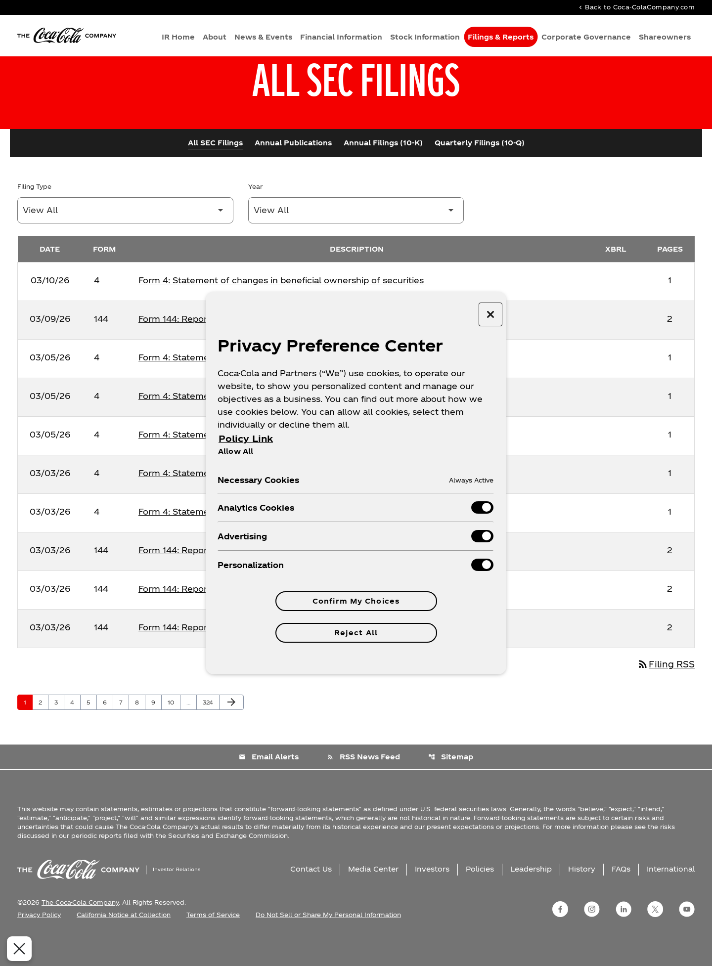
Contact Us (311, 896)
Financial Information (341, 37)
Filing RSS (664, 691)
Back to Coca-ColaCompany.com (636, 7)
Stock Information (425, 37)
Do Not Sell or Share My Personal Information (328, 941)
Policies (480, 896)
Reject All (356, 632)
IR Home (178, 37)
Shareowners (665, 37)
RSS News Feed (363, 784)
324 (209, 729)
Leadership (531, 896)
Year (255, 213)
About (214, 37)
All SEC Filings (215, 169)
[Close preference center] (490, 314)
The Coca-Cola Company (80, 929)
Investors (432, 896)
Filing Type (34, 213)
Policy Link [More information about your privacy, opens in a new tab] (246, 438)
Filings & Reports (501, 37)
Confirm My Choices (356, 601)
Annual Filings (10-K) (383, 169)
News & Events (263, 37)
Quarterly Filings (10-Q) (480, 169)
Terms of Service (213, 941)
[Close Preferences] (15, 948)
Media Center (373, 896)
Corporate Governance (586, 37)
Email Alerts (268, 784)
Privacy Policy (39, 941)
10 (173, 729)
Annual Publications (293, 169)
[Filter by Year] (356, 237)
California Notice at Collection (124, 941)
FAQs (621, 896)
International (671, 896)
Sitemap (451, 784)
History (581, 896)
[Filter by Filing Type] (125, 237)
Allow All (235, 451)
